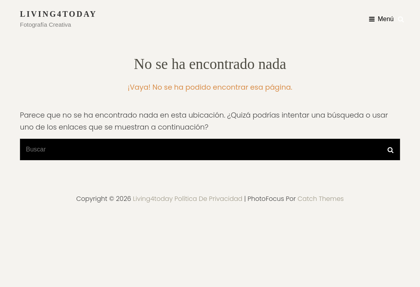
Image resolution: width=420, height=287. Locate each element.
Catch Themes (321, 198)
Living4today (58, 14)
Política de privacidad (209, 198)
